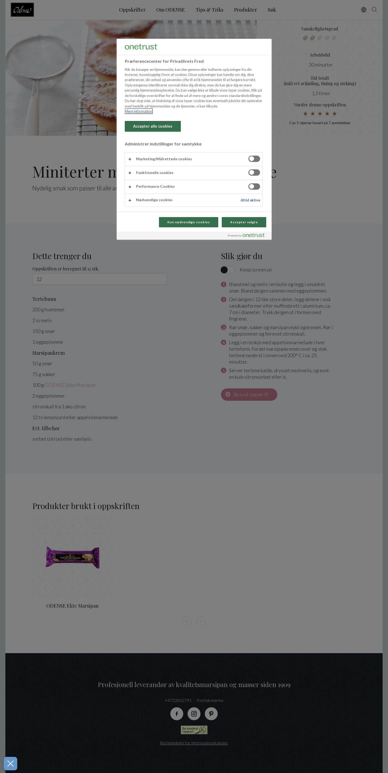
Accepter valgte (244, 222)
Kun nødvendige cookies (188, 222)
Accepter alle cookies (152, 126)
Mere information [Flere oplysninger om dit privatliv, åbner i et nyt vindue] (138, 111)
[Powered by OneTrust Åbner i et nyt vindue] (248, 236)
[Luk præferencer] (8, 763)
